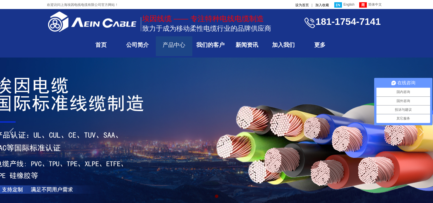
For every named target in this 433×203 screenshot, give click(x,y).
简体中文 (370, 5)
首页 (101, 45)
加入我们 (283, 45)
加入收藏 (322, 5)
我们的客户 (210, 45)
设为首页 (302, 5)
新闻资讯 (247, 45)
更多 (320, 45)
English (344, 5)
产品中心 (174, 45)
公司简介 (137, 45)
